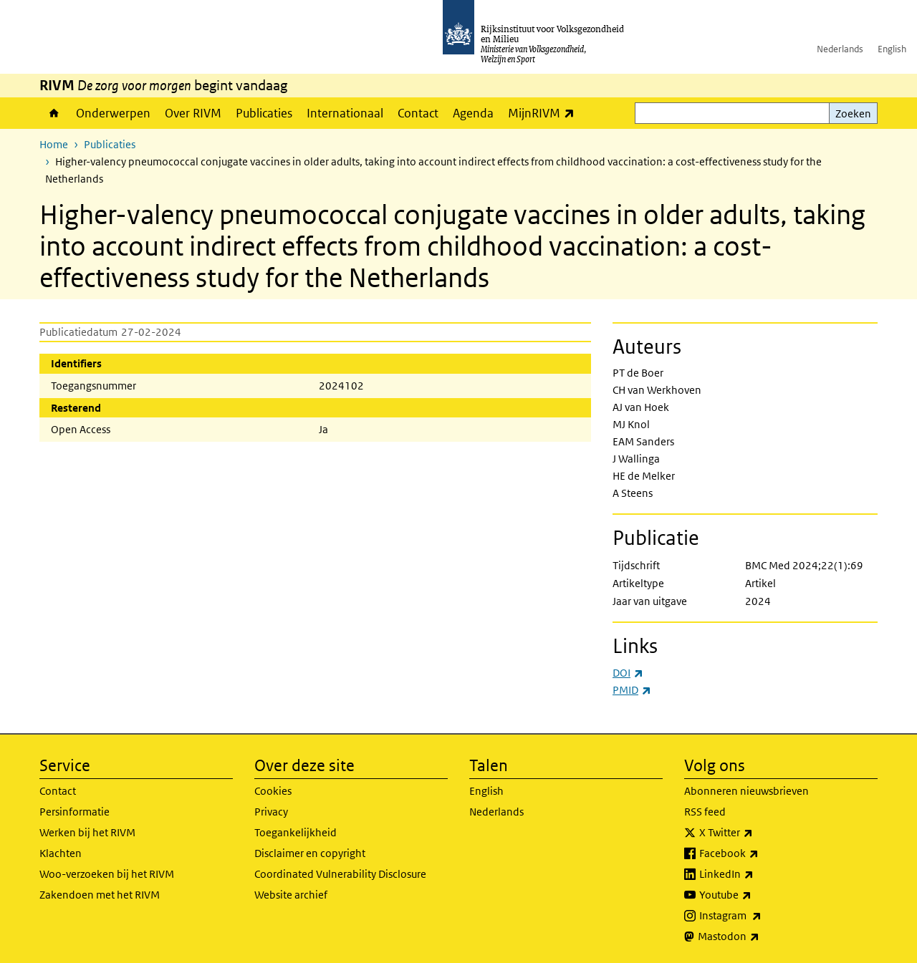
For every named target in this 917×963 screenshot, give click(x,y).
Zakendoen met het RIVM (99, 894)
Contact (418, 113)
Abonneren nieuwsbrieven (746, 791)
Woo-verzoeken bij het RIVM (106, 874)
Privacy (271, 811)
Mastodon (760, 936)
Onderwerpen (113, 113)
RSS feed (705, 811)
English (892, 49)
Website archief (290, 894)
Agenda (473, 113)
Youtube (757, 895)
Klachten (60, 853)
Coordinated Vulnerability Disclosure (340, 874)
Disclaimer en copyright (309, 853)
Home (54, 113)
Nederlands (840, 49)
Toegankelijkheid (295, 832)
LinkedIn (758, 874)
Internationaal (345, 113)
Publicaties (264, 113)
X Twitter (757, 832)
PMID (632, 690)
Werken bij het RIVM (87, 832)
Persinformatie (74, 811)
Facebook (760, 853)
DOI (628, 672)
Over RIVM (193, 113)
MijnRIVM (545, 113)
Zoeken (853, 113)
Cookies (273, 791)
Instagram (762, 915)
